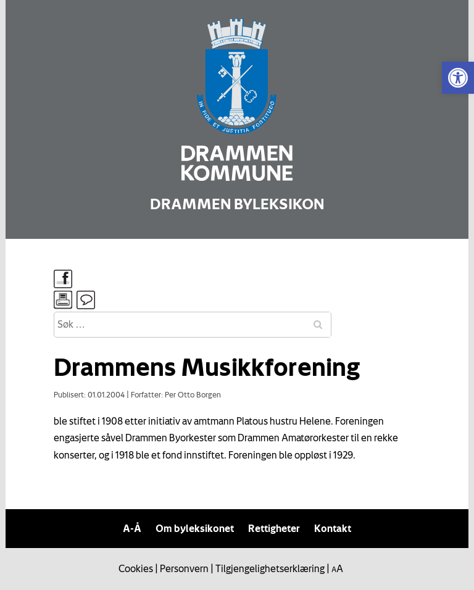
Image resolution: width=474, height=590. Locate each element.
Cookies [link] (135, 568)
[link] (458, 78)
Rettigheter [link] (274, 528)
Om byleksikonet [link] (195, 528)
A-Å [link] (132, 528)
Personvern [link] (184, 568)
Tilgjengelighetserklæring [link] (270, 568)
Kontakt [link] (332, 528)
